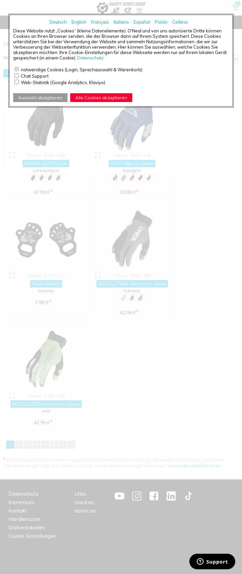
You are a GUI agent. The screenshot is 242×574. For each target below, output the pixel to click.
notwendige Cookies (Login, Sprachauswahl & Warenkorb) (81, 69)
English (79, 22)
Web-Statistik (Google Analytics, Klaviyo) (63, 82)
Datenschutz (90, 57)
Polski (161, 22)
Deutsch (58, 22)
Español (142, 22)
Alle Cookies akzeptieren (101, 97)
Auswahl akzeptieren (40, 97)
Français (100, 22)
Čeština (180, 22)
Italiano (121, 22)
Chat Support (35, 76)
